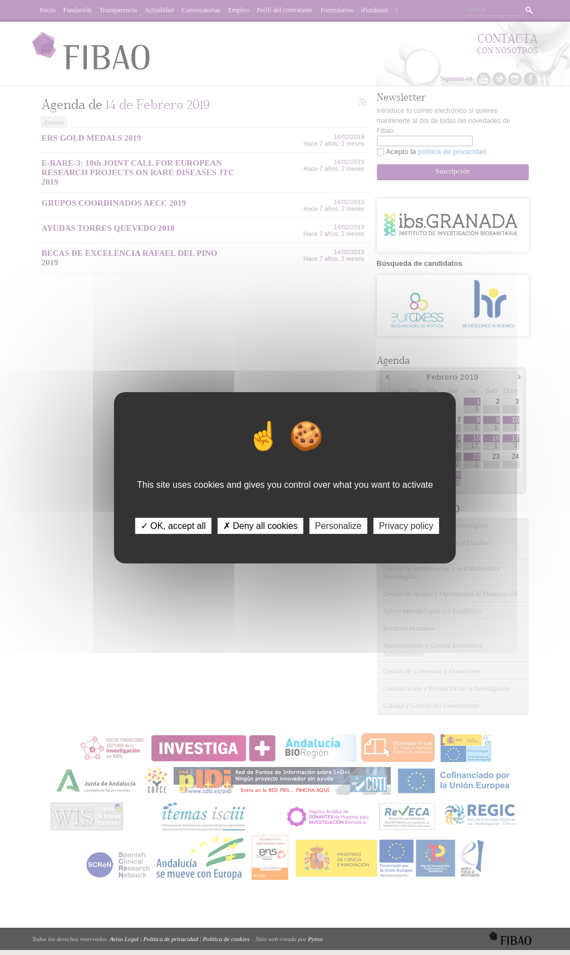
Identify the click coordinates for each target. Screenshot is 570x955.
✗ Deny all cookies (260, 525)
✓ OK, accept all (173, 525)
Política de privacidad (170, 939)
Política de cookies (226, 939)
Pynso (315, 939)
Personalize (338, 525)
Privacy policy (406, 525)
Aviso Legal (124, 939)
